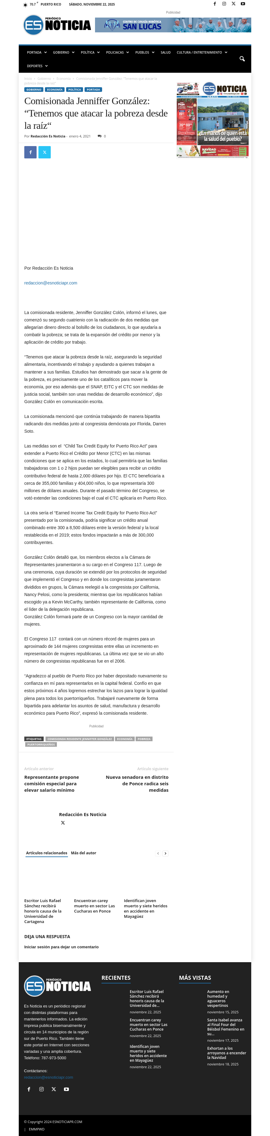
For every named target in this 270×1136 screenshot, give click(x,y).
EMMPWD (37, 1129)
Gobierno (44, 78)
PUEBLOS (145, 52)
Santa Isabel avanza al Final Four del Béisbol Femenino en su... (225, 1026)
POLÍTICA (90, 52)
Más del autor (83, 853)
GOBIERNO (64, 52)
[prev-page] (158, 853)
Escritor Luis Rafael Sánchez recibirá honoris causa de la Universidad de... (147, 998)
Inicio (28, 78)
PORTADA (37, 52)
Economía (64, 78)
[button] (242, 59)
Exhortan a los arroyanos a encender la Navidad (226, 1053)
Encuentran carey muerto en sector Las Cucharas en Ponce (94, 906)
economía (125, 739)
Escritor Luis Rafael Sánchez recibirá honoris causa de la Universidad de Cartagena (43, 911)
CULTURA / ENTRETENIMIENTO (202, 52)
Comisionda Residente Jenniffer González (80, 739)
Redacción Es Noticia (48, 136)
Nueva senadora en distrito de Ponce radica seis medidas (137, 783)
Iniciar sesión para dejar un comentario (61, 947)
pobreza (144, 739)
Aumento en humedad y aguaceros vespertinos (218, 998)
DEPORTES (37, 66)
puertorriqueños (41, 744)
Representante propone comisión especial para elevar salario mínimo (51, 783)
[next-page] (165, 853)
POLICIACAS (117, 52)
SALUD (166, 52)
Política (74, 90)
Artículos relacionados (46, 853)
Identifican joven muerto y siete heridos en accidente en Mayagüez (145, 908)
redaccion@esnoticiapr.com (50, 282)
